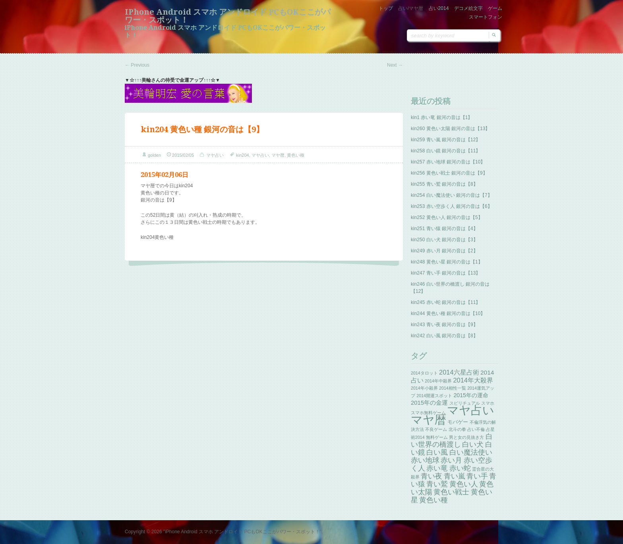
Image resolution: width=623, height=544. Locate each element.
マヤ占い (215, 155)
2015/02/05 (183, 155)
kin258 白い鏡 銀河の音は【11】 (445, 151)
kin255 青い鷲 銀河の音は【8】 (444, 184)
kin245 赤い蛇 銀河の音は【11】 (445, 302)
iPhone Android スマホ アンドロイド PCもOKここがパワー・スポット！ (228, 16)
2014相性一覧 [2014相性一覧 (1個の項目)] (452, 388)
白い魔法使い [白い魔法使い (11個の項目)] (470, 452)
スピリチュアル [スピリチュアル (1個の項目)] (464, 403)
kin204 (242, 155)
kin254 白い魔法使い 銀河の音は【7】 (451, 195)
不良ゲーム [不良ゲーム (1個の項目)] (436, 429)
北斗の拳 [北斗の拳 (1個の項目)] (457, 429)
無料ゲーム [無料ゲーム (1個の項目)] (437, 437)
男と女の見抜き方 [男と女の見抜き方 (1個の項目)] (466, 437)
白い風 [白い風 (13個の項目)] (437, 452)
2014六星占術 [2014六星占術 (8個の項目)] (459, 372)
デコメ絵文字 (468, 8)
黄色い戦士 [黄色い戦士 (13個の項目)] (451, 492)
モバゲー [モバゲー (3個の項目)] (457, 422)
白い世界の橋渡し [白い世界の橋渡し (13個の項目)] (452, 440)
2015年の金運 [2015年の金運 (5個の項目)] (429, 403)
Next (395, 65)
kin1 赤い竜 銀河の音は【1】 (441, 117)
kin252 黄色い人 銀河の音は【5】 (447, 217)
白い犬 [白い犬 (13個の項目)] (473, 444)
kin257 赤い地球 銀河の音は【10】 (448, 162)
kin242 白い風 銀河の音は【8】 (444, 335)
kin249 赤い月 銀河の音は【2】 (444, 251)
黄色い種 (295, 155)
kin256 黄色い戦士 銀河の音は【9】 (449, 173)
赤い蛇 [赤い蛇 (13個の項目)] (460, 468)
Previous (137, 65)
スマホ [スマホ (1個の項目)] (487, 403)
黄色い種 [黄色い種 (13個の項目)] (433, 500)
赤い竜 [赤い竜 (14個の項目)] (437, 468)
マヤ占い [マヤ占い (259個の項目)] (470, 410)
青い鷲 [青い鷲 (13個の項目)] (437, 484)
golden (154, 155)
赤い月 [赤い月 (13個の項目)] (451, 460)
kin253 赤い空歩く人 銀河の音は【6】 (451, 206)
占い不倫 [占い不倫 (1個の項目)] (476, 429)
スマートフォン (485, 17)
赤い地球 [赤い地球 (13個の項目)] (425, 460)
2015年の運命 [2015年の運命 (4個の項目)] (470, 395)
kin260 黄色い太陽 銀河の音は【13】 (450, 128)
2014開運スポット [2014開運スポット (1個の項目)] (434, 395)
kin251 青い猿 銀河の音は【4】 (444, 228)
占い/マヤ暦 (410, 8)
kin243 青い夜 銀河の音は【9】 (444, 324)
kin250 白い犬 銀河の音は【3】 (444, 239)
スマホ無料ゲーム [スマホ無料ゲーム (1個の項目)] (428, 412)
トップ (386, 8)
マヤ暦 (277, 155)
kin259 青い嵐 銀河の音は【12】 (445, 139)
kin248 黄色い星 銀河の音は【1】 (447, 262)
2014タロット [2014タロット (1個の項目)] (424, 373)
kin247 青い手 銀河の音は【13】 (445, 273)
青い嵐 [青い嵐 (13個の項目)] (454, 476)
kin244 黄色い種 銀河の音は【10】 (448, 313)
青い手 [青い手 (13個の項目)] (477, 476)
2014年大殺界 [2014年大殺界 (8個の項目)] (473, 380)
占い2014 (439, 8)
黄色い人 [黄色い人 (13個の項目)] (463, 484)
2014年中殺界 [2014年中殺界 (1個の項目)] (438, 381)
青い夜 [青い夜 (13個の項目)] (431, 476)
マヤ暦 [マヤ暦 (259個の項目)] (428, 419)
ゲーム (495, 8)
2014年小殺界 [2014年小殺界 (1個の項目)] (424, 388)
